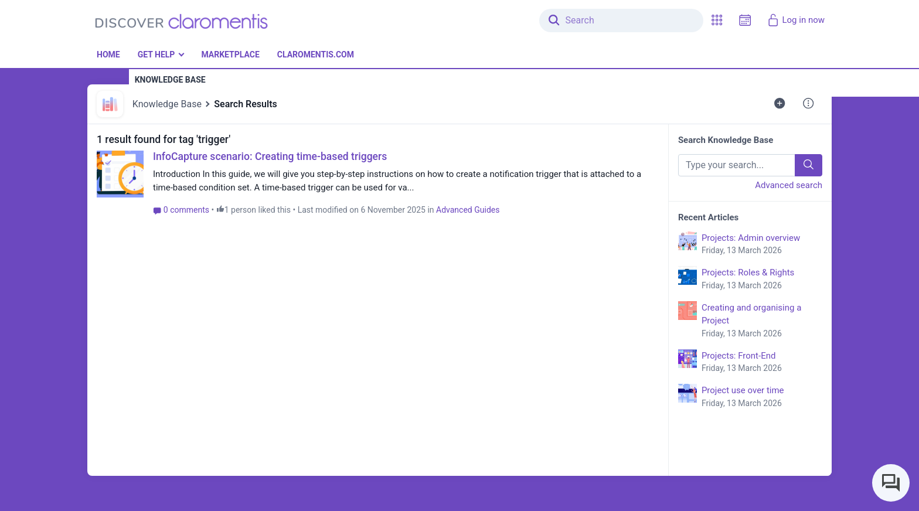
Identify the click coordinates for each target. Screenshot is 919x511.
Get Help (156, 54)
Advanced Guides (467, 209)
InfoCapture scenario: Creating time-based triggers (270, 156)
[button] (716, 20)
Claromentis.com (315, 54)
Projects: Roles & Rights (762, 279)
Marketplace (230, 54)
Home (108, 54)
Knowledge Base (167, 104)
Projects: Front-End (762, 362)
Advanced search (788, 185)
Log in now (796, 19)
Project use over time (762, 397)
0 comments (181, 209)
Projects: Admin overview (762, 245)
